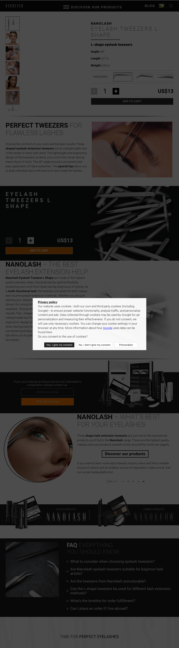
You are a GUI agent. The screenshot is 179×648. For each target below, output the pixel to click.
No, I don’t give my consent (94, 344)
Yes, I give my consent (59, 344)
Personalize (126, 344)
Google (107, 328)
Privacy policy (47, 302)
